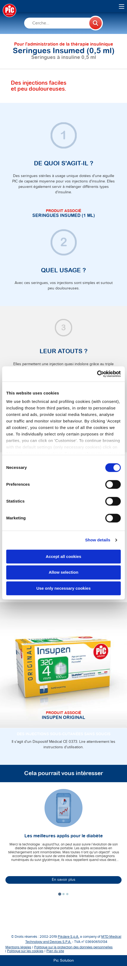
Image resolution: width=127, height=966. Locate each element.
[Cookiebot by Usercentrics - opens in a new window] (97, 373)
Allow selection (63, 572)
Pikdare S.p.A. (68, 937)
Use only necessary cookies (63, 588)
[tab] (59, 893)
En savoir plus (63, 879)
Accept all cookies (63, 556)
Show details (97, 540)
